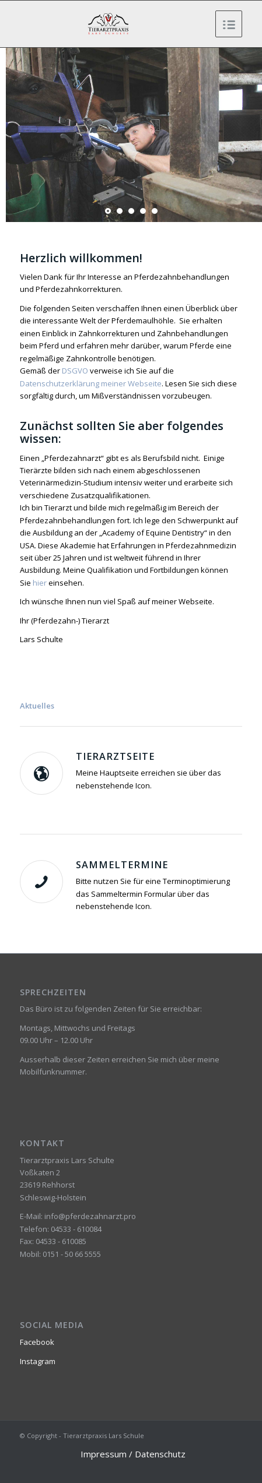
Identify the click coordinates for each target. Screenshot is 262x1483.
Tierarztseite (115, 756)
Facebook (37, 1342)
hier (40, 582)
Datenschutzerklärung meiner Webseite (91, 383)
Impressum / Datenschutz (133, 1454)
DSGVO (75, 370)
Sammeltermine (122, 864)
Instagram (37, 1361)
